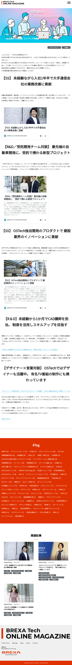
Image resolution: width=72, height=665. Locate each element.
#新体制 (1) (5, 508)
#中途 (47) (33, 451)
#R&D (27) (31, 455)
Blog (21, 643)
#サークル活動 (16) (45, 463)
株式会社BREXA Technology (8, 648)
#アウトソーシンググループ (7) (37, 474)
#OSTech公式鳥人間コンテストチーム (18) (16, 459)
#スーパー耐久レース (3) (9, 489)
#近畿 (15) (58, 463)
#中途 (28, 571)
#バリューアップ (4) (44, 482)
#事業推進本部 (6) (43, 478)
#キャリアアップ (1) (54, 497)
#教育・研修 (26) (43, 455)
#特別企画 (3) (34, 485)
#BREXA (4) (23, 485)
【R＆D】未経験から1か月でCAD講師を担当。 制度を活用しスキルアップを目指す (29, 349)
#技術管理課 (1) (25, 508)
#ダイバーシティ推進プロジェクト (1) (46, 508)
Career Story (5, 643)
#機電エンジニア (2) (8, 493)
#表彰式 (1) (38, 505)
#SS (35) (61, 451)
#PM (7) (21, 474)
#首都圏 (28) (21, 455)
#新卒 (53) (5, 451)
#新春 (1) (47, 505)
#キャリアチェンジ (54, 47)
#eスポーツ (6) (6, 482)
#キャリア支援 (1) (25, 505)
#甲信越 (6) (54, 474)
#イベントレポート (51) (19, 451)
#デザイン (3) (25, 489)
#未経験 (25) (55, 455)
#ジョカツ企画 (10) (46, 466)
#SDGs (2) (63, 493)
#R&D (7, 613)
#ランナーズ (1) (58, 505)
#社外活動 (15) (6, 466)
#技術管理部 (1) (61, 501)
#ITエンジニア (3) (47, 485)
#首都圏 (17, 573)
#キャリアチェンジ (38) (47, 451)
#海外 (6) (63, 474)
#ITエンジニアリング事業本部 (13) (26, 466)
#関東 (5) (17, 482)
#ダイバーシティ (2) (49, 489)
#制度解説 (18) (6, 463)
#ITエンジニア (44, 573)
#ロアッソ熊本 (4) (29, 482)
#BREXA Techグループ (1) (45, 501)
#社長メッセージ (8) (44, 470)
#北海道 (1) (5, 501)
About (28, 643)
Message (15, 643)
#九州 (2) (4, 497)
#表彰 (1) (15, 508)
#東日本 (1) (5, 512)
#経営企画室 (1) (31, 512)
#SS (7, 571)
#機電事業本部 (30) (8, 455)
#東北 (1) (56, 512)
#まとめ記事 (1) (44, 512)
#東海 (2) (62, 489)
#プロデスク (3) (61, 485)
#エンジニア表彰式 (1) (9, 505)
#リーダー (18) (19, 463)
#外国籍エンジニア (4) (9, 485)
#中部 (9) (59, 466)
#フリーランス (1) (18, 501)
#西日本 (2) (36, 489)
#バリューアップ (58, 577)
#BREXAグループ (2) (51, 493)
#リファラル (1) (6, 516)
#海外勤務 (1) (19, 516)
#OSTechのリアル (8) (8, 470)
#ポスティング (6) (7, 478)
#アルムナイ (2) (23, 493)
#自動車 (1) (30, 501)
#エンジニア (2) (15, 497)
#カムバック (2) (36, 493)
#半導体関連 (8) (59, 470)
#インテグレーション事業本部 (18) (45, 459)
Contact (35, 643)
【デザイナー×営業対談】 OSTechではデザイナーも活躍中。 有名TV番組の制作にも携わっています (36, 391)
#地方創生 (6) (56, 478)
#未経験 (66, 47)
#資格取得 (54, 579)
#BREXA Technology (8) (27, 470)
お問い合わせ (6, 419)
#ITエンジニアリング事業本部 (47, 575)
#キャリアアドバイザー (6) (25, 478)
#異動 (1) (41, 497)
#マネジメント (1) (18, 512)
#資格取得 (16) (31, 463)
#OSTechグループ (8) (8, 474)
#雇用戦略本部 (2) (29, 497)
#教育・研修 (43, 579)
